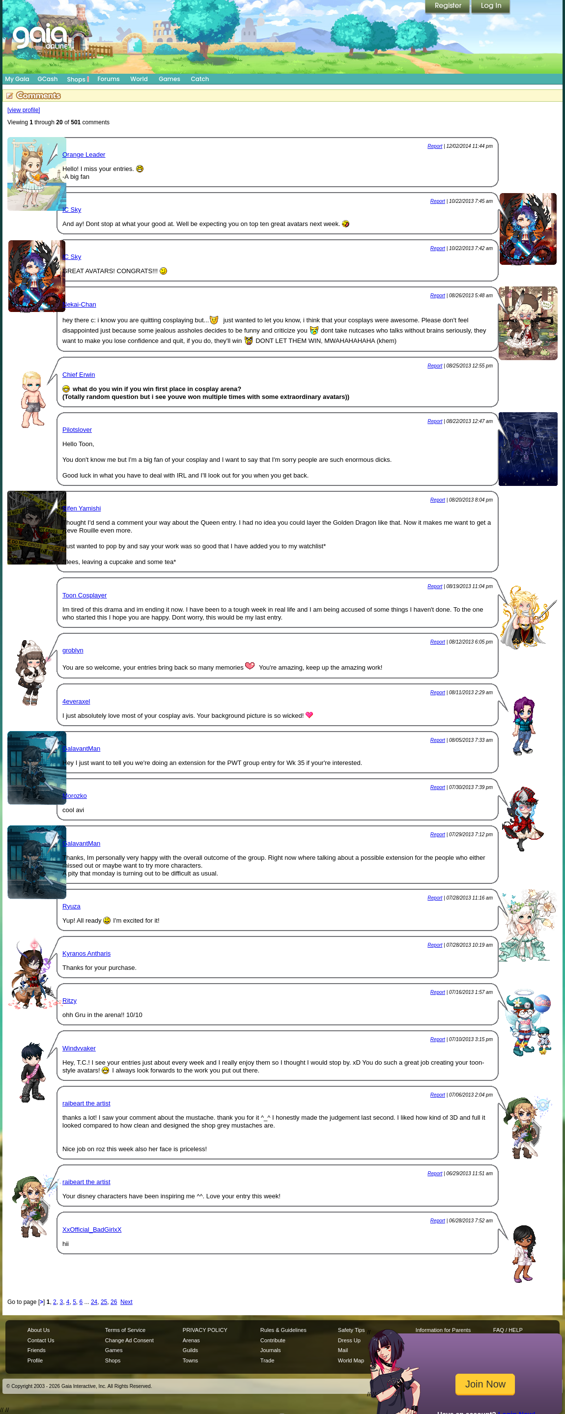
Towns (190, 1360)
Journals (270, 1350)
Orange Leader (83, 154)
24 (94, 1302)
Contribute (272, 1340)
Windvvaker (79, 1048)
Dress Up (349, 1340)
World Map (351, 1360)
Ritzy (69, 1000)
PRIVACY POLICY (205, 1330)
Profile (35, 1360)
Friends (37, 1350)
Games (169, 79)
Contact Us (41, 1340)
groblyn (73, 650)
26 (114, 1302)
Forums (108, 79)
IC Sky (71, 209)
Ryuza (71, 906)
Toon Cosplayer (84, 595)
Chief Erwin (78, 374)
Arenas (191, 1340)
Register (448, 7)
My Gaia (17, 79)
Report (434, 146)
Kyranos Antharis (86, 953)
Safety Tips (351, 1330)
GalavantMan (81, 748)
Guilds (190, 1350)
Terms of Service (125, 1330)
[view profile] (23, 110)
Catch (200, 79)
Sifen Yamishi (81, 508)
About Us (39, 1330)
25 (104, 1302)
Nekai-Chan (79, 304)
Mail (343, 1350)
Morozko (74, 795)
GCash (48, 79)
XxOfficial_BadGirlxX (91, 1229)
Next (126, 1302)
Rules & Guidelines (283, 1330)
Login (490, 7)
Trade (267, 1360)
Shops (78, 79)
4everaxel (76, 701)
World (139, 79)
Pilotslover (77, 429)
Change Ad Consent (129, 1340)
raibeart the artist (86, 1103)
